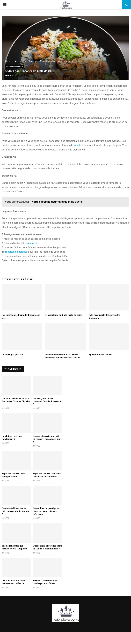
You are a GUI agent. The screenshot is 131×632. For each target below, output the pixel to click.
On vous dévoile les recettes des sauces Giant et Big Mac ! (16, 401)
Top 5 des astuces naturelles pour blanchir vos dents (47, 475)
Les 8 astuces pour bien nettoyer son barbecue (13, 582)
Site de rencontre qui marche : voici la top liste (14, 547)
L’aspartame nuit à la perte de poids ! (64, 315)
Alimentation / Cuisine (14, 66)
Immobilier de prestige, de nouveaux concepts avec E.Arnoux (46, 511)
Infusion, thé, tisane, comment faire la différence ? (47, 401)
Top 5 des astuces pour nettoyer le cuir (13, 475)
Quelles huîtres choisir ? (101, 354)
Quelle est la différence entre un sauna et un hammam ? (47, 547)
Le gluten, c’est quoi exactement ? (12, 437)
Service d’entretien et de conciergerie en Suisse (45, 582)
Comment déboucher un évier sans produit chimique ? (16, 511)
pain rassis (32, 243)
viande (77, 145)
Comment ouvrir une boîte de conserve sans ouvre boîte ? (47, 439)
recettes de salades (16, 251)
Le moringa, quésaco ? (13, 354)
